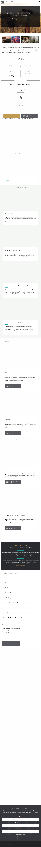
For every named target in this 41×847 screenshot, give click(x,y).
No (6, 625)
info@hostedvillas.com (20, 565)
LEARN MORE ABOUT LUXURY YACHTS (11, 527)
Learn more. (9, 844)
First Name (20, 822)
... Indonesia (20, 8)
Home (14, 8)
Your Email (20, 816)
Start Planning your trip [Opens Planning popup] (27, 116)
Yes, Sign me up (9, 630)
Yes (6, 623)
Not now (7, 632)
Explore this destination (9, 386)
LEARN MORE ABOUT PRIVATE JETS (11, 482)
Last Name (20, 828)
